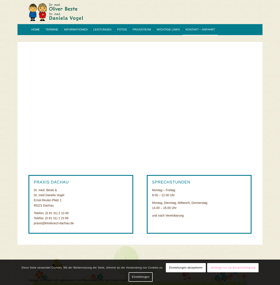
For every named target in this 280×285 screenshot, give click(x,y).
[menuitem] (35, 29)
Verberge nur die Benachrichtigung (232, 267)
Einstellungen (140, 276)
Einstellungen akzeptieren (185, 267)
